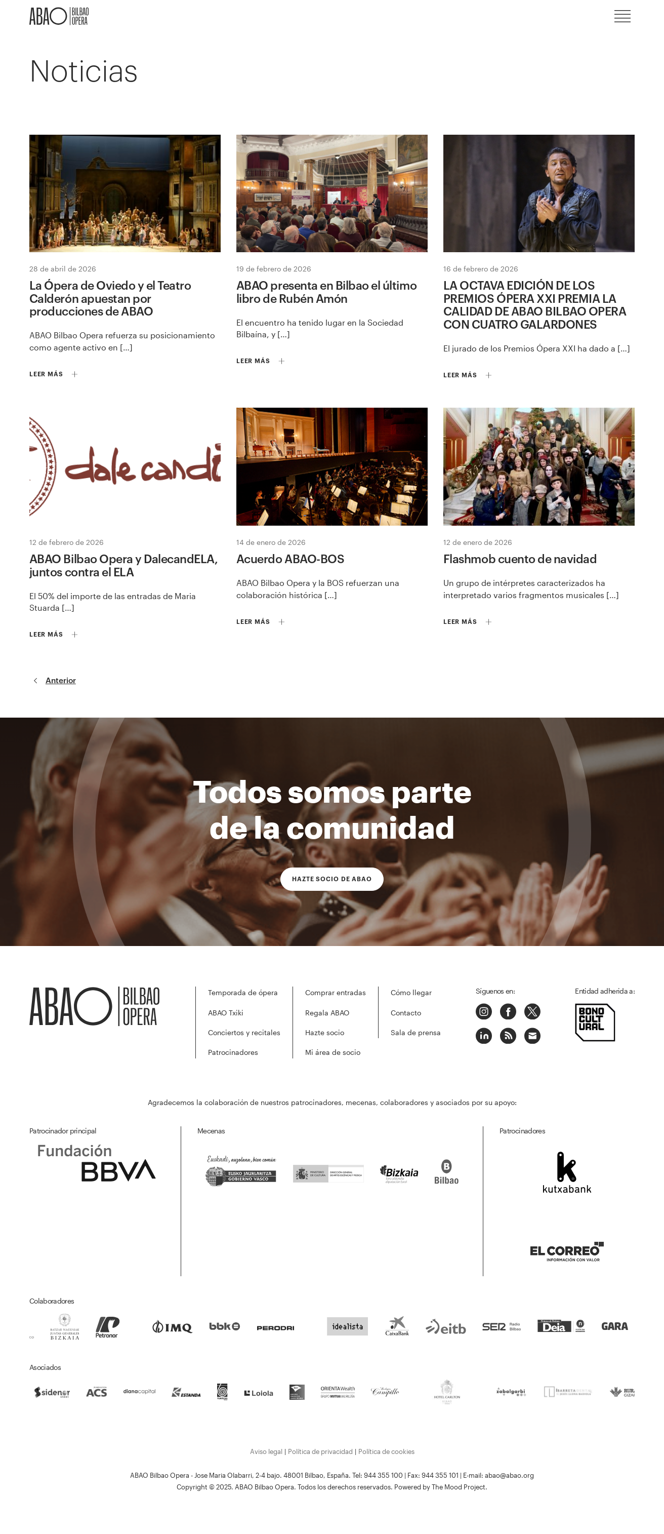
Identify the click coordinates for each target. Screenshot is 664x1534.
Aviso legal (266, 1451)
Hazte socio (324, 1032)
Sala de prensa (416, 1032)
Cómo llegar (411, 992)
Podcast (508, 1036)
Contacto (406, 1012)
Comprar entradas (335, 992)
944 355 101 (440, 1475)
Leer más (46, 374)
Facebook (508, 1011)
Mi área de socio (332, 1052)
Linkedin (484, 1036)
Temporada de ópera (243, 992)
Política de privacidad (320, 1451)
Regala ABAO (327, 1012)
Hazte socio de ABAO (331, 879)
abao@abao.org (509, 1475)
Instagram (484, 1011)
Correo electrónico (532, 1036)
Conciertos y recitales (244, 1032)
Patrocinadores (233, 1052)
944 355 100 (383, 1475)
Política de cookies (386, 1451)
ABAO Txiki (225, 1012)
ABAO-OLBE (59, 16)
